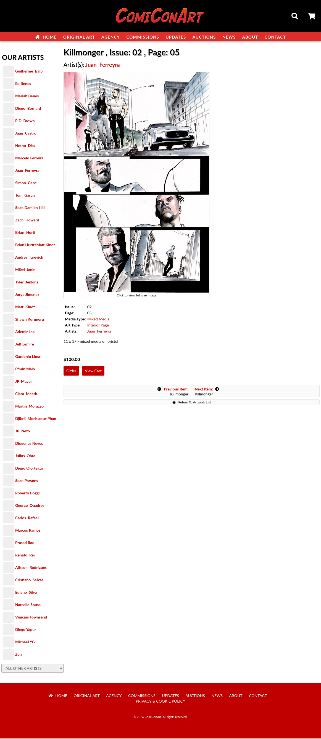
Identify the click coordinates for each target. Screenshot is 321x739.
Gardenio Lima (27, 357)
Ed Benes (23, 84)
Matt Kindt (25, 307)
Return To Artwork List (191, 403)
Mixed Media (98, 319)
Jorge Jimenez (27, 295)
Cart (312, 17)
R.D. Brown (25, 121)
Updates (175, 36)
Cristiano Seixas (29, 580)
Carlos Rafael (27, 518)
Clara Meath (26, 394)
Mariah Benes (27, 96)
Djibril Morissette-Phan (35, 419)
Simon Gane (26, 183)
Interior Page (98, 325)
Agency (110, 36)
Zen (18, 654)
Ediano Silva (26, 592)
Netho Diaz (25, 146)
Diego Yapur (25, 630)
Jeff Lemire (24, 344)
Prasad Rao (24, 543)
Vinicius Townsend (31, 617)
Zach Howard (27, 220)
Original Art (79, 36)
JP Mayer (23, 381)
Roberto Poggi (27, 493)
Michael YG (25, 642)
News (229, 36)
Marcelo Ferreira (29, 158)
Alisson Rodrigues (31, 568)
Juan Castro (25, 133)
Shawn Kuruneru (29, 319)
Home (46, 36)
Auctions (204, 36)
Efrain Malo (25, 369)
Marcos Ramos (27, 530)
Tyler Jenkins (26, 282)
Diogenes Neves (29, 443)
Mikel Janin (25, 270)
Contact (275, 36)
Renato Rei (25, 555)
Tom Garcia (25, 195)
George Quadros (29, 506)
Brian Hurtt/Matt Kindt (35, 245)
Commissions (142, 36)
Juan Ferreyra (27, 170)
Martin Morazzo (29, 406)
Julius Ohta (25, 456)
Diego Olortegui (29, 468)
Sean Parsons (26, 481)
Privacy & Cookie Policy (160, 701)
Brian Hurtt (25, 233)
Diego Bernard (28, 108)
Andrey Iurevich (29, 257)
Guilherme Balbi (29, 71)
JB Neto (22, 431)
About (250, 36)
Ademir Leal (25, 332)
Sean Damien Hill (29, 208)
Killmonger (172, 392)
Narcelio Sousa (28, 605)
